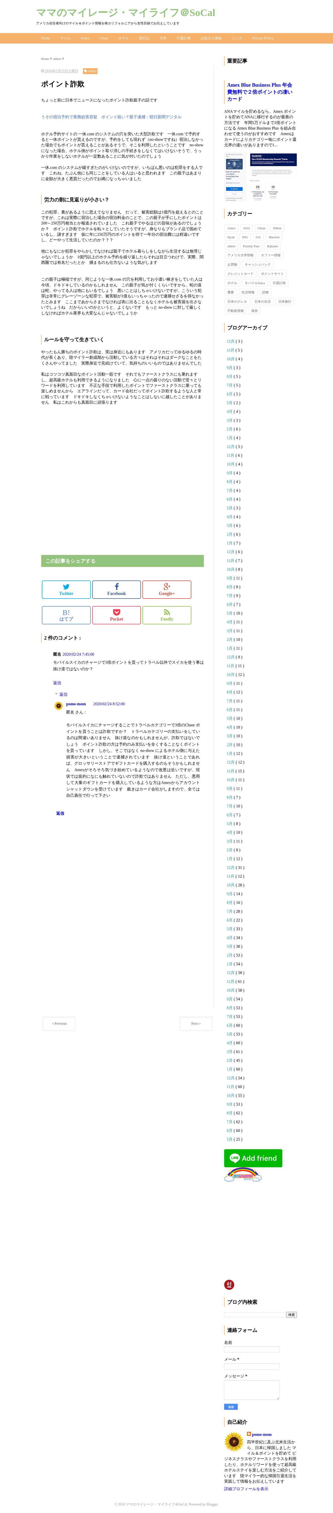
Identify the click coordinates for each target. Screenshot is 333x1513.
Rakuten (272, 245)
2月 (230, 428)
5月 (230, 401)
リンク (236, 37)
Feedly (166, 613)
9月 (230, 366)
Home (45, 37)
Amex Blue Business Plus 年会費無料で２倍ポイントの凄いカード (259, 90)
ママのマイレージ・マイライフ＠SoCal (125, 12)
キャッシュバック (258, 263)
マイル (65, 37)
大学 (162, 37)
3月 (230, 419)
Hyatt (231, 236)
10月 (231, 358)
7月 (230, 384)
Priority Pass (251, 245)
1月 (230, 436)
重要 (230, 291)
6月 (230, 393)
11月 (231, 349)
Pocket (116, 613)
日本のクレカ (237, 300)
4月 (230, 410)
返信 (57, 681)
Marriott (274, 236)
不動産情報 (235, 309)
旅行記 (143, 37)
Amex (84, 37)
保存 (254, 309)
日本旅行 (284, 300)
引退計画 (183, 37)
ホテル (123, 37)
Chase (103, 37)
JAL (258, 236)
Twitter (66, 588)
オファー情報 (271, 254)
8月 (230, 375)
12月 (231, 340)
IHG (245, 236)
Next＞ (196, 1022)
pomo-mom (76, 703)
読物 (265, 291)
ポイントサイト (272, 272)
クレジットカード (240, 272)
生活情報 (248, 291)
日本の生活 (263, 300)
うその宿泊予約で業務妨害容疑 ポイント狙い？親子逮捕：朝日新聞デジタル (111, 116)
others (231, 245)
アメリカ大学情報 (240, 254)
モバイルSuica (255, 282)
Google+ (167, 588)
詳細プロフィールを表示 (246, 1487)
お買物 (232, 263)
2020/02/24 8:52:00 (109, 703)
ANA (246, 227)
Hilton (277, 227)
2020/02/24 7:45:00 (78, 653)
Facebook (116, 588)
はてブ (66, 613)
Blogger (212, 1503)
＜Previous (59, 1022)
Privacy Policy (262, 37)
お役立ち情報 (210, 37)
